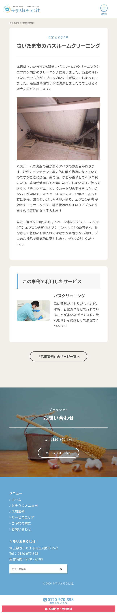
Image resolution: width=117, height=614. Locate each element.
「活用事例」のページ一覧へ (58, 356)
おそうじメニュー (25, 505)
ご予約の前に (21, 523)
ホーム (16, 499)
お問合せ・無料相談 (60, 609)
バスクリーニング (69, 295)
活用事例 (18, 511)
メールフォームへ (58, 452)
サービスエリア (23, 517)
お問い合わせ (21, 529)
